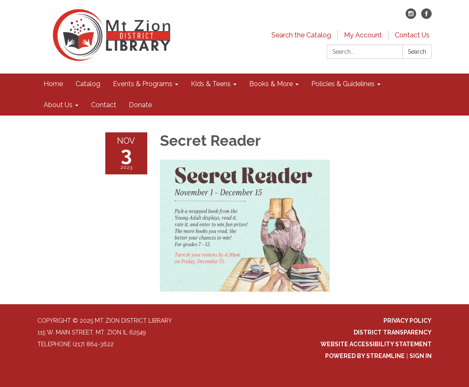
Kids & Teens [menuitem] (211, 84)
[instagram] (411, 17)
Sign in (420, 356)
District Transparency (393, 332)
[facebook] (426, 17)
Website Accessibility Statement (376, 344)
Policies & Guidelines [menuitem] (343, 84)
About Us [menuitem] (58, 105)
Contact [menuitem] (103, 105)
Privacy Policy (407, 320)
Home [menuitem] (53, 84)
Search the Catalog (301, 35)
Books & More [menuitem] (271, 84)
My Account (363, 35)
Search (417, 51)
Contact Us (412, 35)
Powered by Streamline (365, 356)
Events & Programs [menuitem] (142, 84)
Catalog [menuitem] (88, 84)
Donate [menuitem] (140, 105)
